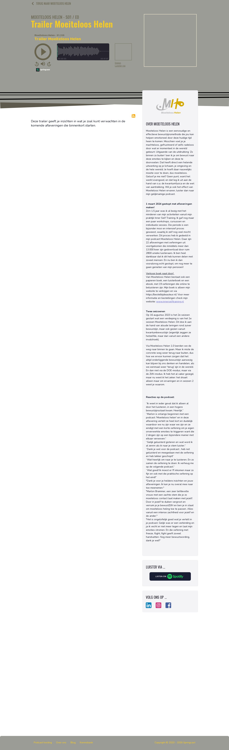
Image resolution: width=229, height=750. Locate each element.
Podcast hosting (43, 742)
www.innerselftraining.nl (170, 301)
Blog (73, 742)
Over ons (61, 742)
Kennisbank (86, 742)
